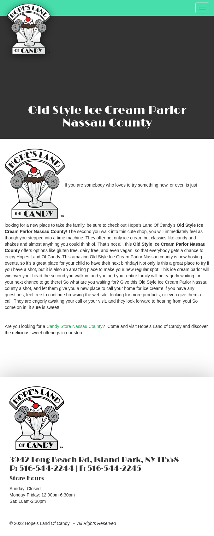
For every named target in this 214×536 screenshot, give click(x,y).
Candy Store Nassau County (74, 326)
